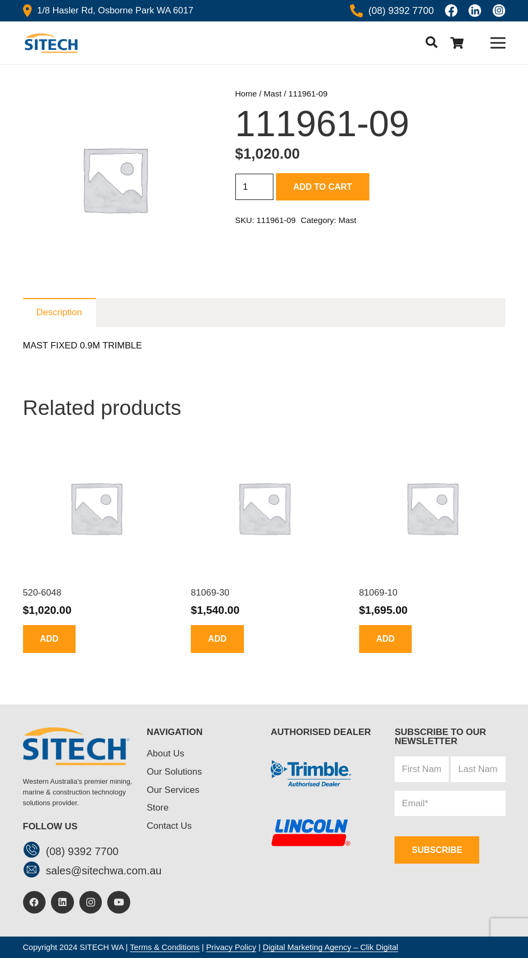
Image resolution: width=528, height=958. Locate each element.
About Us (165, 753)
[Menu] (497, 42)
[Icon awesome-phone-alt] (356, 10)
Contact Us (169, 826)
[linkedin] (474, 10)
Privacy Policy (231, 947)
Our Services (173, 790)
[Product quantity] (254, 187)
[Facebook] (34, 902)
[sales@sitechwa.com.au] (34, 871)
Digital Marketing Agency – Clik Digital (330, 947)
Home (246, 93)
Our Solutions (174, 772)
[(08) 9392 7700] (34, 851)
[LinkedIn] (62, 902)
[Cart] (457, 42)
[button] (431, 43)
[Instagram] (90, 902)
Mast (272, 93)
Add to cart (322, 186)
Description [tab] (59, 312)
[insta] (499, 10)
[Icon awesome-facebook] (451, 10)
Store (158, 808)
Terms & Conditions (164, 947)
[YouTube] (118, 902)
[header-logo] (50, 43)
